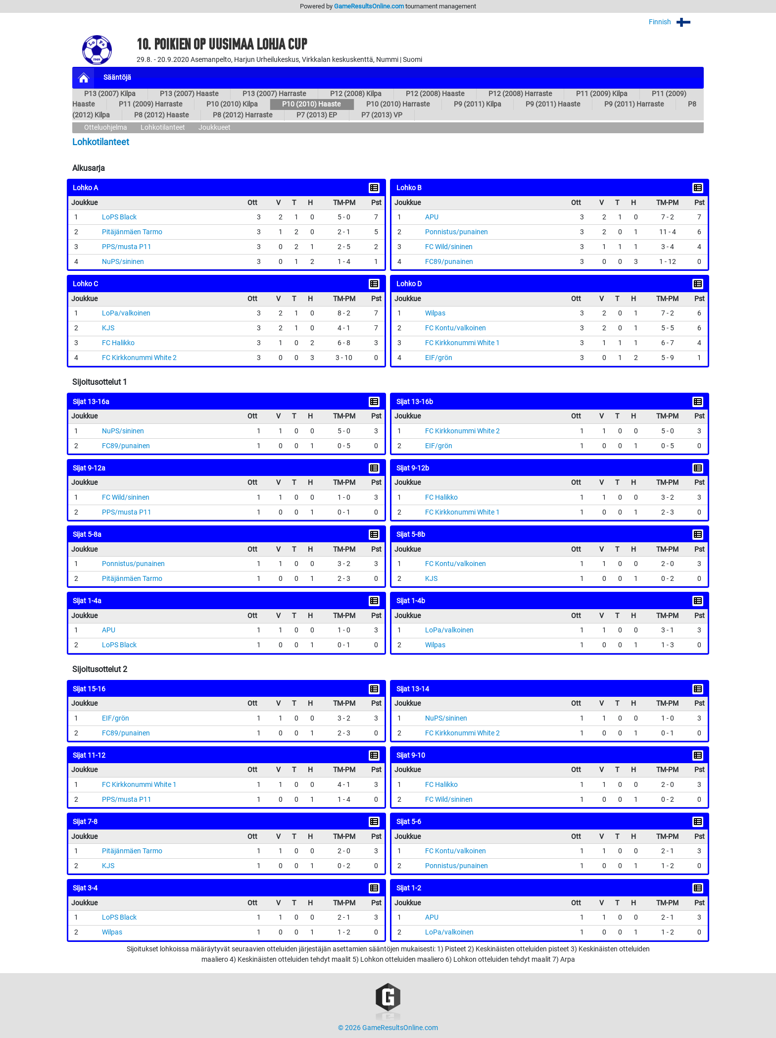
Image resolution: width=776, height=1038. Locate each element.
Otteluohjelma (105, 127)
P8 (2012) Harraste (242, 115)
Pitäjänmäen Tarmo (132, 232)
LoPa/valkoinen (126, 313)
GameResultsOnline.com (369, 6)
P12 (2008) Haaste (435, 94)
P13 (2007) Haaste (189, 94)
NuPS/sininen (123, 262)
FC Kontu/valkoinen (455, 328)
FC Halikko (118, 343)
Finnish (676, 22)
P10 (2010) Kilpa (232, 104)
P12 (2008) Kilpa (356, 94)
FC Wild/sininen (449, 247)
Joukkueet (214, 127)
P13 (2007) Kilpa (110, 94)
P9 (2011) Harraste (634, 104)
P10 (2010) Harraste (398, 104)
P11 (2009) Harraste (150, 104)
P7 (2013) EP (316, 115)
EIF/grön (438, 358)
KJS (108, 328)
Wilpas (435, 313)
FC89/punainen (449, 262)
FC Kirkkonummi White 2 (139, 358)
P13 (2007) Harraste (274, 94)
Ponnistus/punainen (456, 232)
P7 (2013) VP (381, 115)
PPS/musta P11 (126, 247)
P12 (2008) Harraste (520, 94)
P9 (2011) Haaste (553, 104)
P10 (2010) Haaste (312, 104)
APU (431, 217)
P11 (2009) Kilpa (602, 94)
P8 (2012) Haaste (161, 115)
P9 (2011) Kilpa (477, 104)
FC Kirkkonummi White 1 (462, 343)
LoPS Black (119, 217)
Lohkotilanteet (163, 127)
